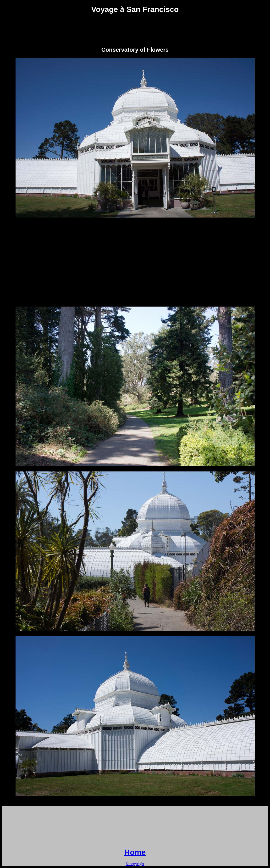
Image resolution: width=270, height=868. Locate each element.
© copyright (135, 864)
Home (135, 852)
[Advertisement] (135, 30)
